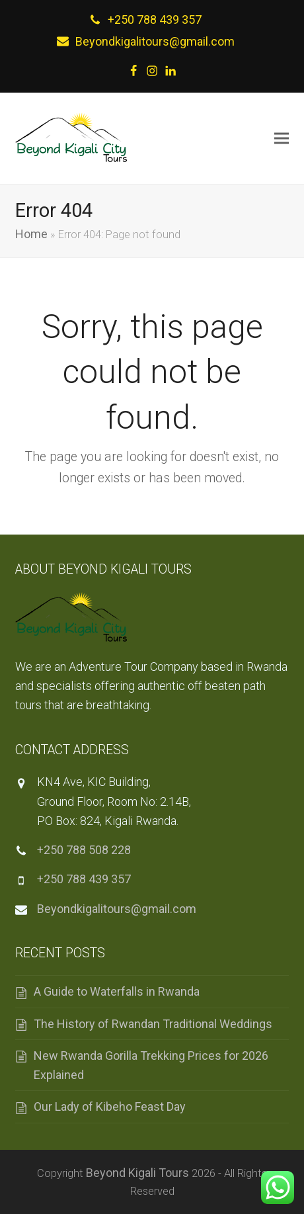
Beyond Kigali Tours (137, 1173)
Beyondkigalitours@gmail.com (155, 41)
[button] (281, 138)
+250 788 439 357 (155, 19)
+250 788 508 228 (84, 850)
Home (31, 234)
